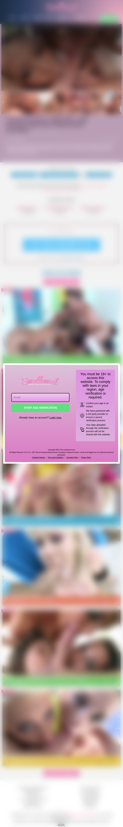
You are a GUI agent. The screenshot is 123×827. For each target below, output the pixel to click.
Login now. (55, 417)
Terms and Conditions (55, 457)
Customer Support (38, 457)
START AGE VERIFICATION (40, 407)
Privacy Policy (86, 457)
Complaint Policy (72, 457)
